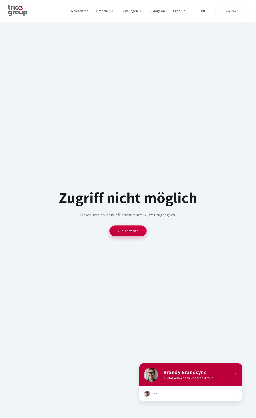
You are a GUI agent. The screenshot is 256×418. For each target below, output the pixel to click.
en (203, 11)
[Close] (236, 374)
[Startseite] (18, 11)
